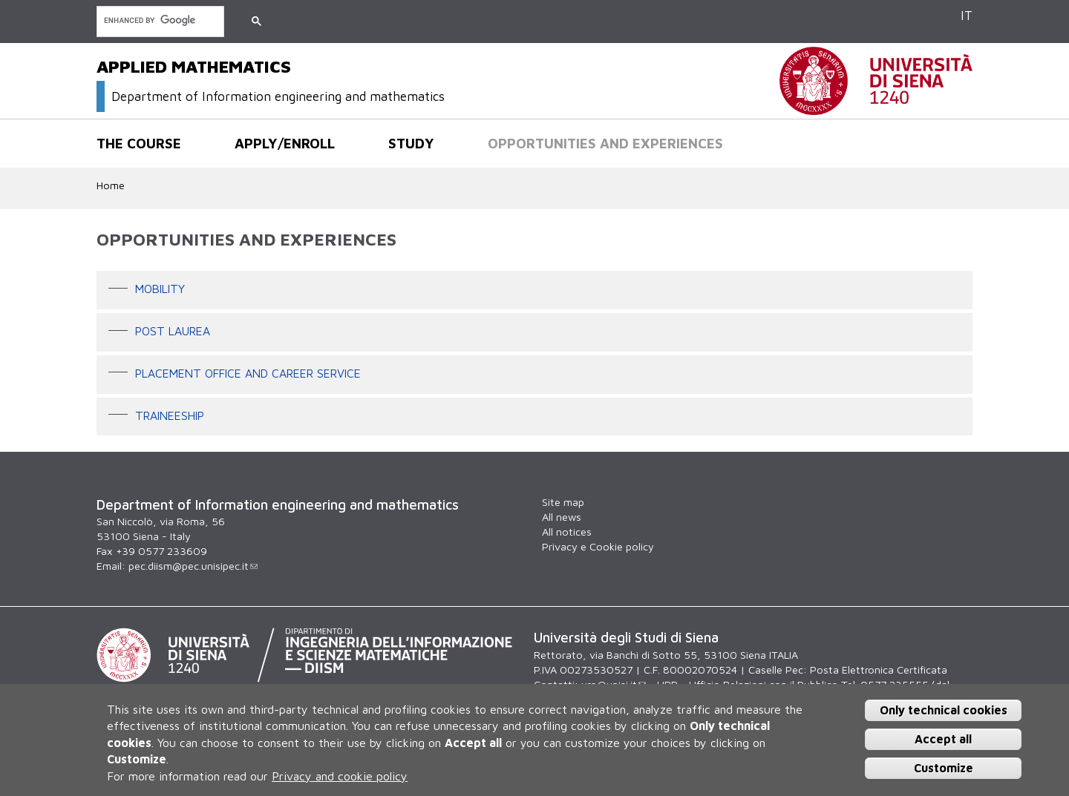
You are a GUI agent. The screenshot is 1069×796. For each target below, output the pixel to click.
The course (139, 143)
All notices (567, 531)
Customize (943, 767)
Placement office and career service (248, 373)
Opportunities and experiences (605, 143)
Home (111, 185)
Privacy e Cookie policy (598, 546)
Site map (563, 502)
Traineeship (169, 415)
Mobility (160, 289)
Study (411, 143)
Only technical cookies (943, 710)
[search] (159, 20)
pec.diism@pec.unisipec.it (193, 565)
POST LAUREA (172, 331)
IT (966, 15)
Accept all (943, 739)
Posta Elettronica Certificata (878, 669)
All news (561, 516)
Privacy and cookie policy (340, 776)
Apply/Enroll (285, 143)
